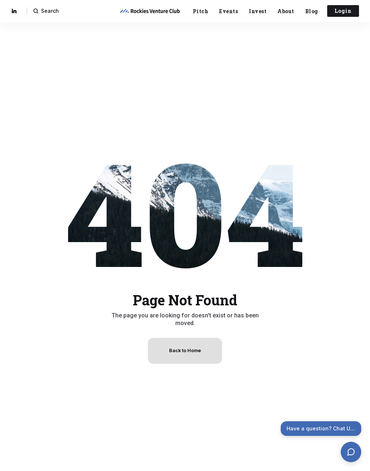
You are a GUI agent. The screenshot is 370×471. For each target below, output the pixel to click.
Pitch (201, 11)
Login (343, 10)
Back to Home (185, 350)
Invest (257, 11)
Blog (311, 11)
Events (228, 11)
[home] (149, 11)
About (285, 11)
